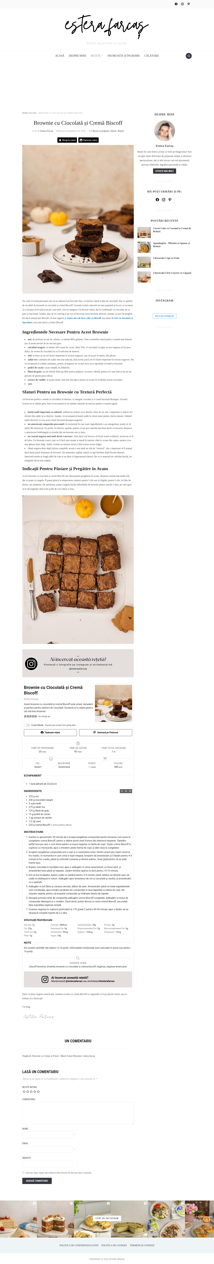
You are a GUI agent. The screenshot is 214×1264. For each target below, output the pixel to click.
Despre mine (77, 55)
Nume (25, 1127)
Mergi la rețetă (67, 140)
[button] (25, 716)
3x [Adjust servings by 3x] (130, 789)
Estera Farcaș (46, 131)
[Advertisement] (107, 89)
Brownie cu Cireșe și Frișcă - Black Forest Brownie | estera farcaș (63, 1054)
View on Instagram (106, 1217)
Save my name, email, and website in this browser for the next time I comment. (59, 1171)
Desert (113, 131)
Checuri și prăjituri (100, 131)
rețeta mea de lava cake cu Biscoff (84, 318)
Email (25, 1141)
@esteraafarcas (74, 979)
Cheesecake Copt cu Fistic (166, 258)
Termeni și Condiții (142, 1243)
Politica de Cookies (114, 1243)
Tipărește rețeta (88, 140)
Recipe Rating (29, 1085)
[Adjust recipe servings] (89, 765)
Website (26, 1156)
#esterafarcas (107, 979)
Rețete (96, 55)
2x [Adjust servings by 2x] (126, 789)
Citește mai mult (164, 171)
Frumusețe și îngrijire (123, 55)
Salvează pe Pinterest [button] (105, 732)
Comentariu (28, 1097)
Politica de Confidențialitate (79, 1243)
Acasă (59, 55)
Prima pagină (29, 113)
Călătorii (151, 55)
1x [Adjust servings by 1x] (122, 789)
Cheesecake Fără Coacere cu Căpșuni (172, 273)
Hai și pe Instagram (164, 367)
